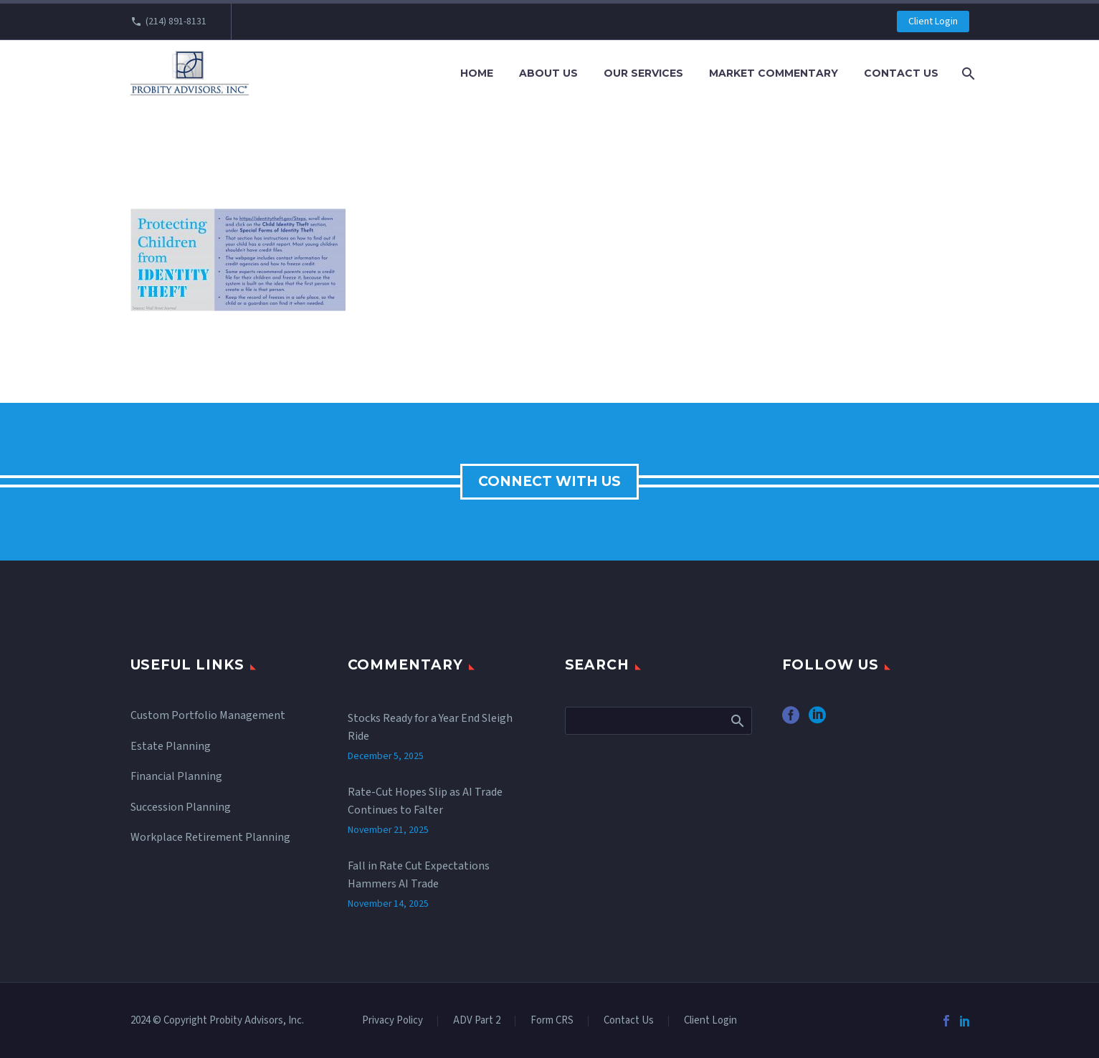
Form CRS (552, 1021)
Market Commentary (773, 73)
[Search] (967, 73)
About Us (548, 73)
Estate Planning (170, 746)
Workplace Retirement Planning (210, 837)
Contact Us (901, 73)
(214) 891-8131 (176, 21)
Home (476, 73)
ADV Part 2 (476, 1021)
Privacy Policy (392, 1021)
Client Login (933, 21)
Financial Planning (176, 776)
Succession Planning (180, 807)
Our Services (643, 73)
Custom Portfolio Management (207, 715)
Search (736, 720)
